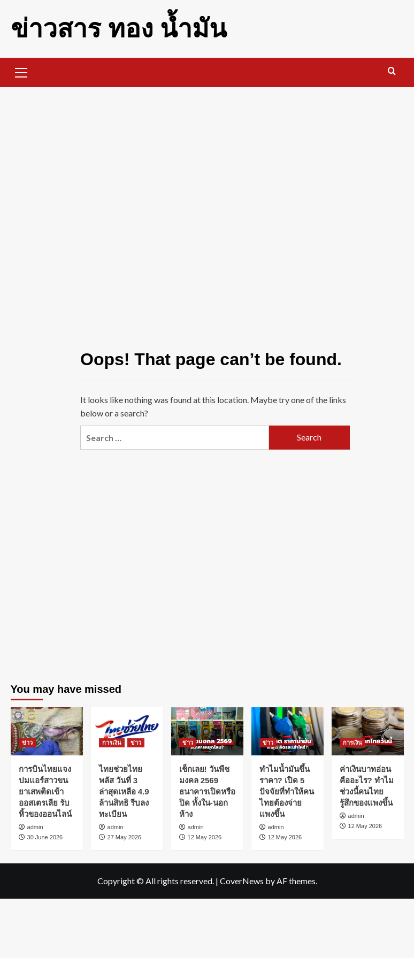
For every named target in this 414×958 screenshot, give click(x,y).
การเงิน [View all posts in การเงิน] (111, 742)
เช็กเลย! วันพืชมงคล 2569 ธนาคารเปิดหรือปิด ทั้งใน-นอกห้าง (207, 791)
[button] (21, 71)
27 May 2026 (125, 837)
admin (35, 827)
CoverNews (242, 881)
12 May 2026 (205, 837)
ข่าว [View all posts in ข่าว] (27, 742)
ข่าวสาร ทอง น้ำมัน (119, 28)
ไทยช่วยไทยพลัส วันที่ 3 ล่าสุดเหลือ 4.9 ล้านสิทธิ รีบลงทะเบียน (124, 791)
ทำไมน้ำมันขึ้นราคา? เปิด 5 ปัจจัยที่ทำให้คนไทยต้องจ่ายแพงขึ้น (286, 791)
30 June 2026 (45, 837)
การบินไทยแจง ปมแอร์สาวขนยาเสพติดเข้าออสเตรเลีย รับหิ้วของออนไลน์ (45, 791)
